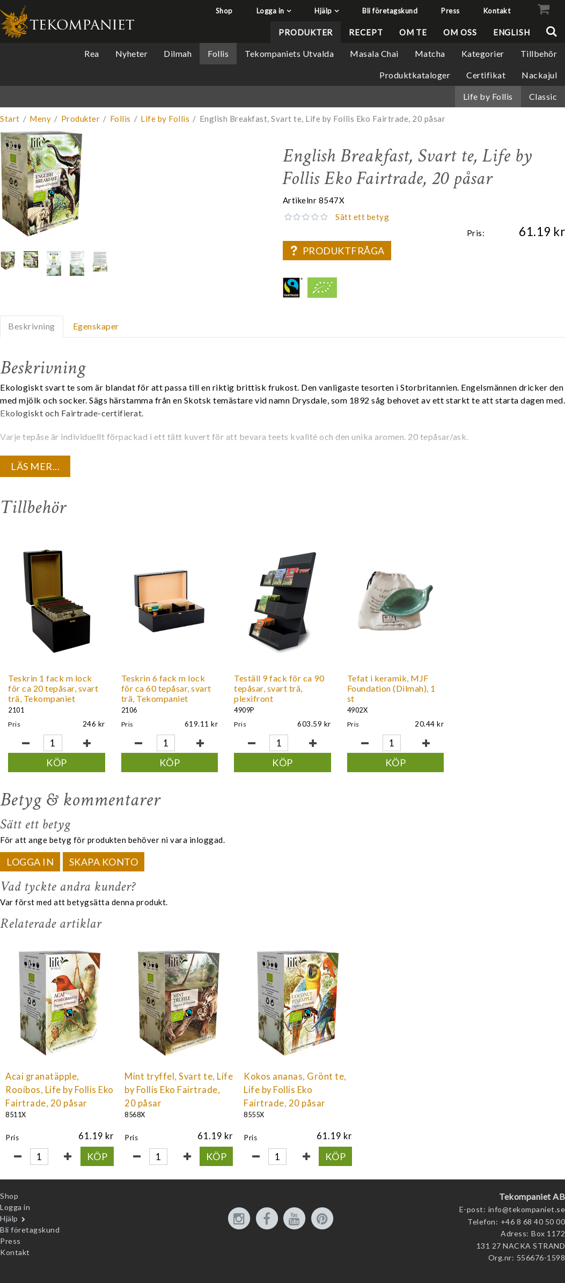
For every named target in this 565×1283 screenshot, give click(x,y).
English (511, 32)
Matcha (430, 53)
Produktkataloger (414, 75)
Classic (543, 96)
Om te (413, 32)
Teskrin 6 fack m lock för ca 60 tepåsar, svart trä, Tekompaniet (166, 688)
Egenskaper (96, 326)
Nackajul (539, 75)
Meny (40, 118)
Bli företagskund (389, 10)
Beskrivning (31, 326)
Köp (56, 762)
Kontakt (497, 10)
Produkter (305, 32)
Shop (224, 10)
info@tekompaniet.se (527, 1209)
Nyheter (131, 53)
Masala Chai (374, 53)
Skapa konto (103, 862)
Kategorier (482, 53)
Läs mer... (35, 466)
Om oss (459, 32)
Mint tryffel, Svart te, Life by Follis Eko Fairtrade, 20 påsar (178, 1090)
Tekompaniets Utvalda (289, 53)
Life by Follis (488, 96)
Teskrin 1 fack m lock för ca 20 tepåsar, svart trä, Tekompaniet (53, 688)
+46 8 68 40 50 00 (533, 1221)
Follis (218, 53)
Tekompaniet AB (532, 1196)
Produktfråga (337, 250)
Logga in (270, 10)
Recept (366, 32)
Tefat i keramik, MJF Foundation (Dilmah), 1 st (391, 688)
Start (10, 118)
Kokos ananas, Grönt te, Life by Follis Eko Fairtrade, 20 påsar (295, 1090)
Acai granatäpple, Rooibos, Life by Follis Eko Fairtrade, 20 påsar (59, 1090)
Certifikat (485, 75)
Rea (91, 53)
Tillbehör (538, 53)
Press (450, 10)
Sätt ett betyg (362, 217)
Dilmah (178, 53)
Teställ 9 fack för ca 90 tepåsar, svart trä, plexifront (279, 688)
